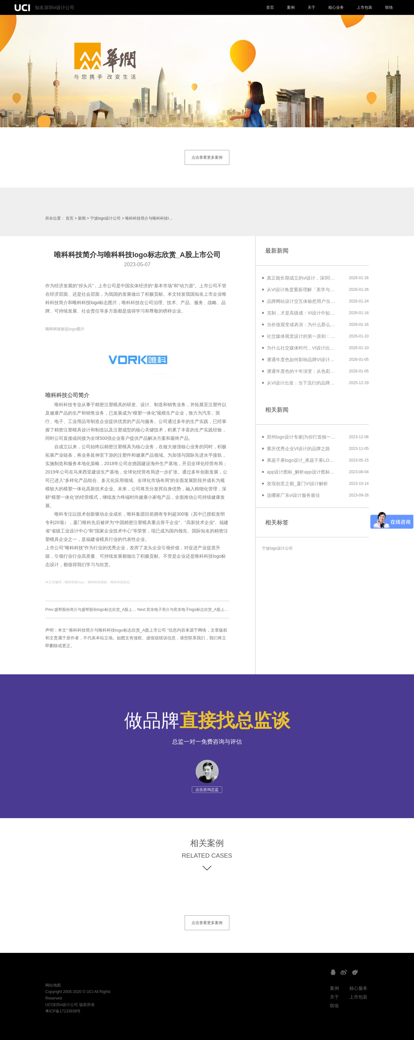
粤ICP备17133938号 (63, 1011)
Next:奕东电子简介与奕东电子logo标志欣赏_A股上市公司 (186, 609)
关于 (311, 7)
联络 (389, 7)
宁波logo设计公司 (105, 218)
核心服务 (358, 988)
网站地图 (53, 985)
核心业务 (336, 7)
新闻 (82, 218)
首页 (270, 7)
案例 (291, 7)
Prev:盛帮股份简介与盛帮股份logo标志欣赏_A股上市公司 (94, 609)
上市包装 (364, 7)
